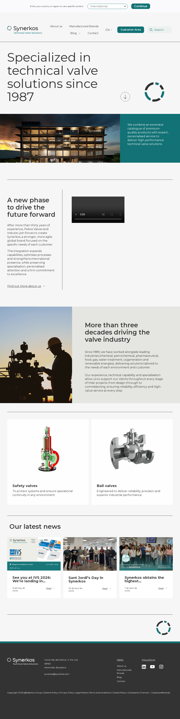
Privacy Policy (66, 692)
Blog (119, 677)
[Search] (159, 29)
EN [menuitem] (107, 30)
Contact (121, 681)
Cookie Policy (119, 692)
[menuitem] (109, 29)
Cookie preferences (160, 692)
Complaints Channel (138, 692)
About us (121, 666)
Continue (140, 6)
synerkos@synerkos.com (56, 674)
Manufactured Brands (124, 671)
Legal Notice (81, 692)
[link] (34, 554)
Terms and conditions (100, 692)
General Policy (50, 692)
